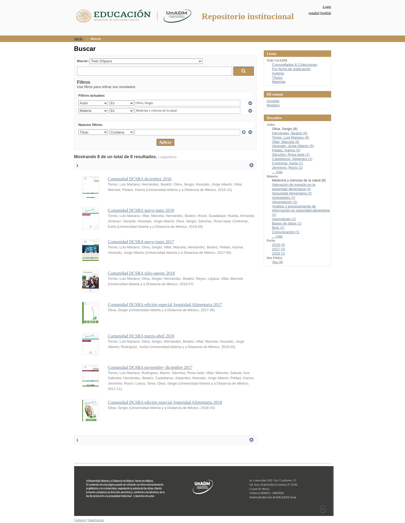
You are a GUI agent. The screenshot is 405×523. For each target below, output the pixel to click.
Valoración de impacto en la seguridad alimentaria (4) (293, 187)
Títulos (277, 78)
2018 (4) (278, 245)
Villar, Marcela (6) (285, 142)
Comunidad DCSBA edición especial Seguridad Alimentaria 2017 (165, 304)
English (325, 13)
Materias (279, 82)
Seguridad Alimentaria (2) (292, 193)
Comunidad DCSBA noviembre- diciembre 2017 (150, 367)
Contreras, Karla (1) (287, 163)
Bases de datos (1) (287, 223)
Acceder (273, 101)
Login (326, 7)
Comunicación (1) (286, 232)
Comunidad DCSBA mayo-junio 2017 (141, 241)
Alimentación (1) (285, 202)
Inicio (78, 39)
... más (277, 172)
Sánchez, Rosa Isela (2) (291, 154)
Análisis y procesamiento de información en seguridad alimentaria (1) (301, 210)
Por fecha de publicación (291, 69)
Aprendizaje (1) (284, 219)
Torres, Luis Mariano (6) (290, 137)
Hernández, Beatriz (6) (290, 133)
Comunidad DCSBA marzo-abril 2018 (141, 336)
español (314, 13)
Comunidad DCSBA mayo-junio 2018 (141, 210)
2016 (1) (278, 253)
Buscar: (83, 61)
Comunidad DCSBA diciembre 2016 (140, 179)
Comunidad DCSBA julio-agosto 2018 (141, 273)
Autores (278, 73)
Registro (273, 105)
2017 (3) (278, 249)
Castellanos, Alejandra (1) (292, 159)
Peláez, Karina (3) (286, 150)
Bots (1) (278, 228)
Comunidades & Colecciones (294, 65)
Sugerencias (96, 520)
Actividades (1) (283, 198)
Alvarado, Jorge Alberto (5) (293, 146)
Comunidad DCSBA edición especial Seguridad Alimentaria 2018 (165, 402)
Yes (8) (277, 262)
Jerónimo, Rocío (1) (287, 167)
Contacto (80, 520)
